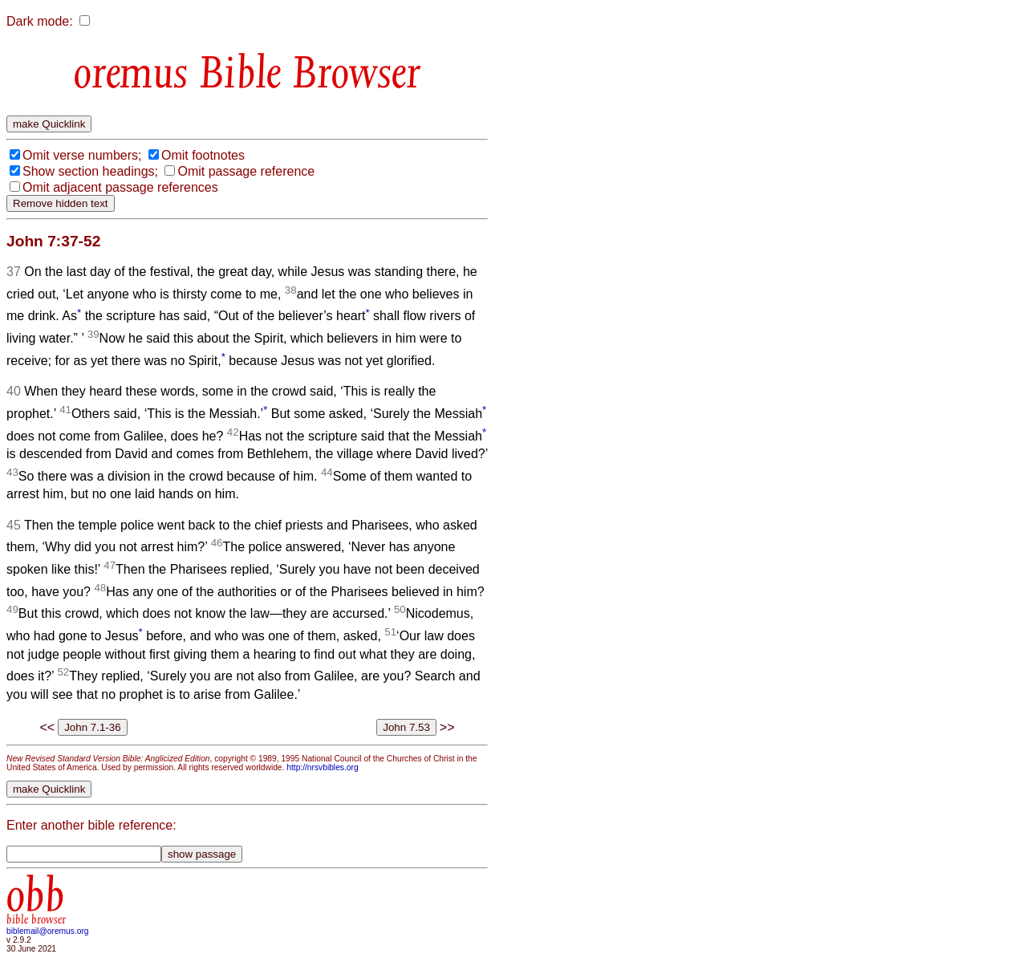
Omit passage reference (246, 171)
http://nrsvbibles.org (322, 767)
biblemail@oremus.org (47, 931)
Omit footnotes (203, 155)
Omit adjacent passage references (120, 187)
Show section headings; (90, 171)
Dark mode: (39, 21)
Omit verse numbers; (81, 155)
